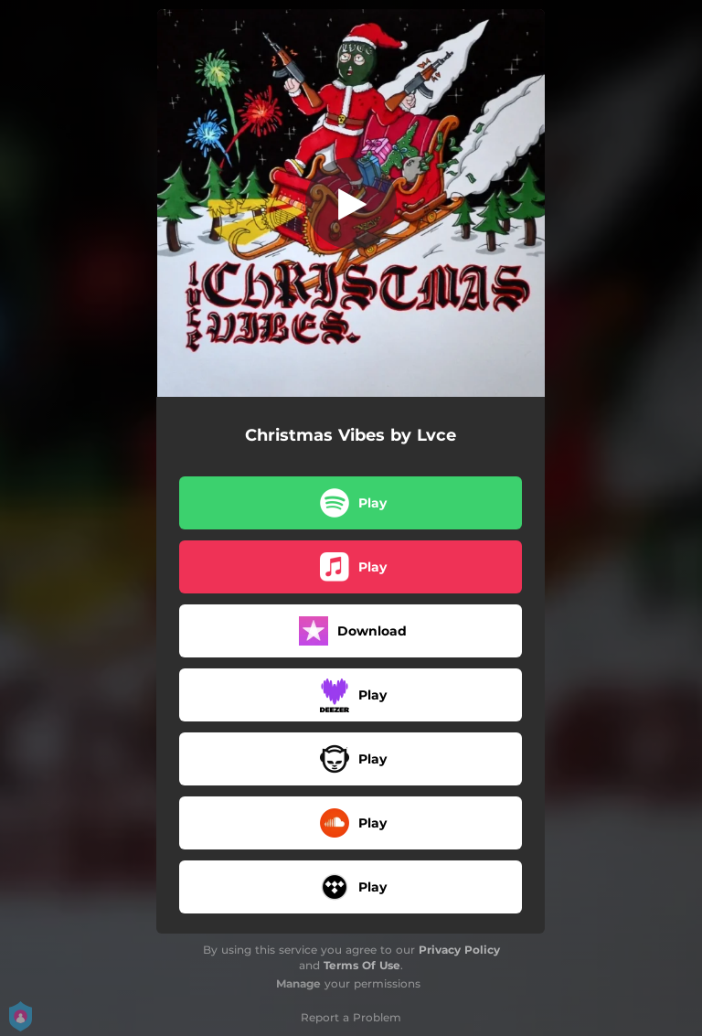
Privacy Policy (459, 949)
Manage (298, 983)
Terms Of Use (362, 965)
